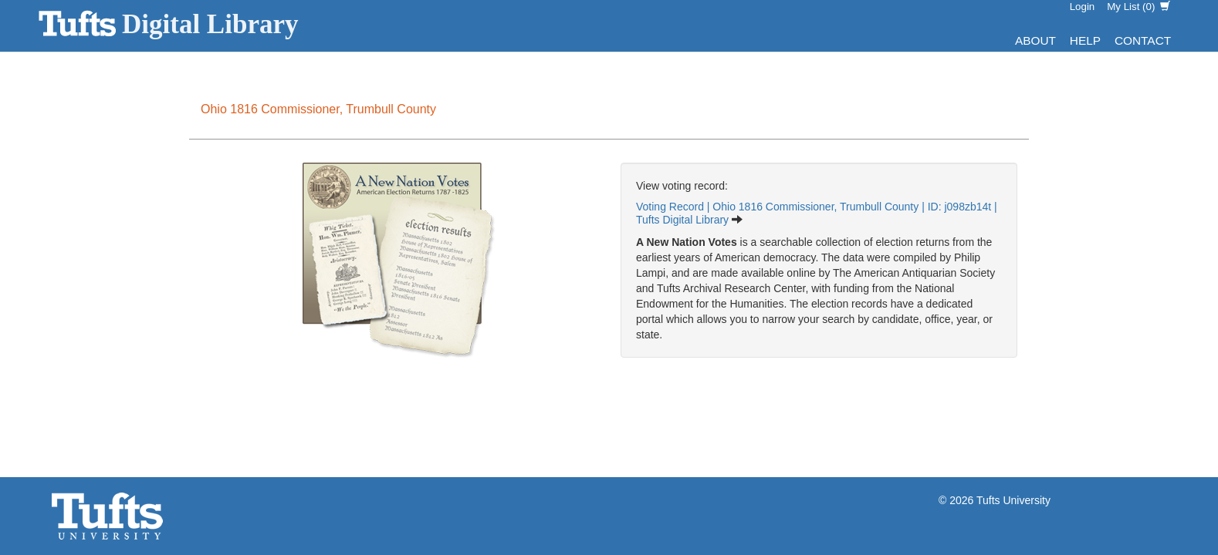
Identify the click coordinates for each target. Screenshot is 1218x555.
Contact (1143, 40)
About (1035, 40)
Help (1085, 40)
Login (1082, 6)
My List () (1138, 6)
